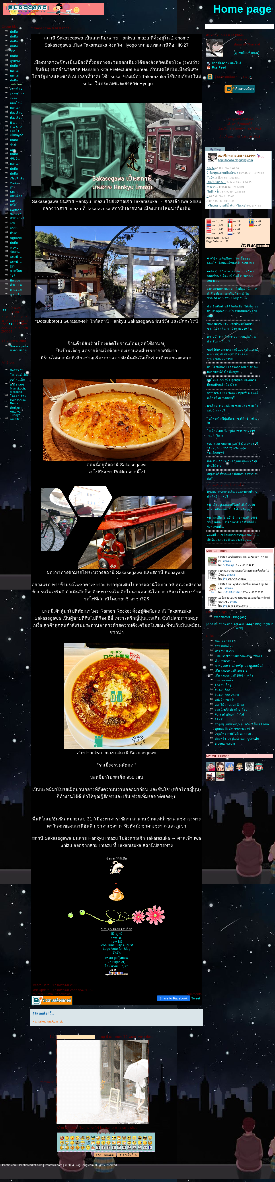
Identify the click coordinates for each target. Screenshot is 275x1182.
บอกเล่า (15, 70)
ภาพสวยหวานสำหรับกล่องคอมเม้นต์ (239, 665)
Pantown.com (53, 1165)
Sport (14, 191)
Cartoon (15, 183)
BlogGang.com (84, 1165)
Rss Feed (216, 67)
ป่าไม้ (13, 205)
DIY (12, 266)
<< (4, 310)
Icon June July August (116, 945)
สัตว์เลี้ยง (16, 196)
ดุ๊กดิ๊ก (117, 953)
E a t (13, 122)
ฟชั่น (14, 228)
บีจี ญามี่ (117, 934)
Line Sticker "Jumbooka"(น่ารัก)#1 (238, 656)
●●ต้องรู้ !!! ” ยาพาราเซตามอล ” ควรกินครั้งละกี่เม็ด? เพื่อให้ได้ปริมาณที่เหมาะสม (231, 276)
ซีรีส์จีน (15, 159)
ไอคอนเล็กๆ (223, 685)
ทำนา (14, 233)
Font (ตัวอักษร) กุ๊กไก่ (229, 714)
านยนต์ (16, 289)
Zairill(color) (116, 962)
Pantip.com (9, 1165)
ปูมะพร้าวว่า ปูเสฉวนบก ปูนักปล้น (237, 738)
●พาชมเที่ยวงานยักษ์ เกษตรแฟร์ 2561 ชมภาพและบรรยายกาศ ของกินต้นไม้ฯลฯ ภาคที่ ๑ (232, 522)
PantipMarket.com (30, 1165)
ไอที (13, 275)
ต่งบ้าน (15, 256)
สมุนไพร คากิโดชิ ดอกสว (233, 734)
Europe (15, 280)
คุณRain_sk (55, 1021)
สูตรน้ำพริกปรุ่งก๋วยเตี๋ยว (231, 709)
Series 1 (16, 214)
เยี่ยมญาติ (16, 135)
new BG (117, 938)
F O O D (16, 126)
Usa (13, 149)
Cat (12, 201)
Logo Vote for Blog (116, 948)
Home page (242, 9)
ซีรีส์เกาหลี (17, 218)
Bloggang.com (225, 743)
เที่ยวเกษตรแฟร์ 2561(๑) (231, 670)
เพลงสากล (17, 93)
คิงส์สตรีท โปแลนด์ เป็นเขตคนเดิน (19, 375)
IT (11, 187)
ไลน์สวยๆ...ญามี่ (116, 966)
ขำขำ (13, 145)
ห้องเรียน (16, 112)
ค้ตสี (218, 719)
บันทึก (14, 31)
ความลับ (15, 294)
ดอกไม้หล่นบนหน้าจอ (229, 704)
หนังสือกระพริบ (225, 700)
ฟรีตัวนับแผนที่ (224, 651)
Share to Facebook (174, 998)
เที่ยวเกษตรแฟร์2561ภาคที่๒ (234, 675)
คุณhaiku (39, 1021)
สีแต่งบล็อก (222, 690)
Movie (14, 247)
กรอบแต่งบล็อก (225, 680)
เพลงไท (16, 88)
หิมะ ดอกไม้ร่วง (225, 641)
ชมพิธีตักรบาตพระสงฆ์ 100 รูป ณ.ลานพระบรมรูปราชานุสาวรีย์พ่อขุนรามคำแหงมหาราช (232, 354)
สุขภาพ (15, 61)
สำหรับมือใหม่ (224, 646)
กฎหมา (16, 238)
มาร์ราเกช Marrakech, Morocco (18, 388)
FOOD (14, 131)
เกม (12, 223)
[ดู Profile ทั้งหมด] (246, 53)
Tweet (195, 998)
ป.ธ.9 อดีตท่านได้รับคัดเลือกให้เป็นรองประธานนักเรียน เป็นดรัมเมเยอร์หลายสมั (232, 311)
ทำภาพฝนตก (223, 661)
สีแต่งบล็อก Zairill (227, 695)
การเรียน (16, 270)
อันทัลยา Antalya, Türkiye (15, 411)
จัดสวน (15, 252)
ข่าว (13, 51)
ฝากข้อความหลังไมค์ (224, 63)
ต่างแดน (16, 284)
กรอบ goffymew (116, 958)
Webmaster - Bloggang (230, 617)
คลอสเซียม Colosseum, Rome (18, 399)
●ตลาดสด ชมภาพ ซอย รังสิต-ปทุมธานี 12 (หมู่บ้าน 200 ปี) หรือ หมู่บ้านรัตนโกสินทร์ (232, 448)
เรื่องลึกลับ (17, 178)
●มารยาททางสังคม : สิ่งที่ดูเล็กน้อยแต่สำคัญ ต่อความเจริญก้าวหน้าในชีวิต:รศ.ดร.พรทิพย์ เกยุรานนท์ (232, 293)
